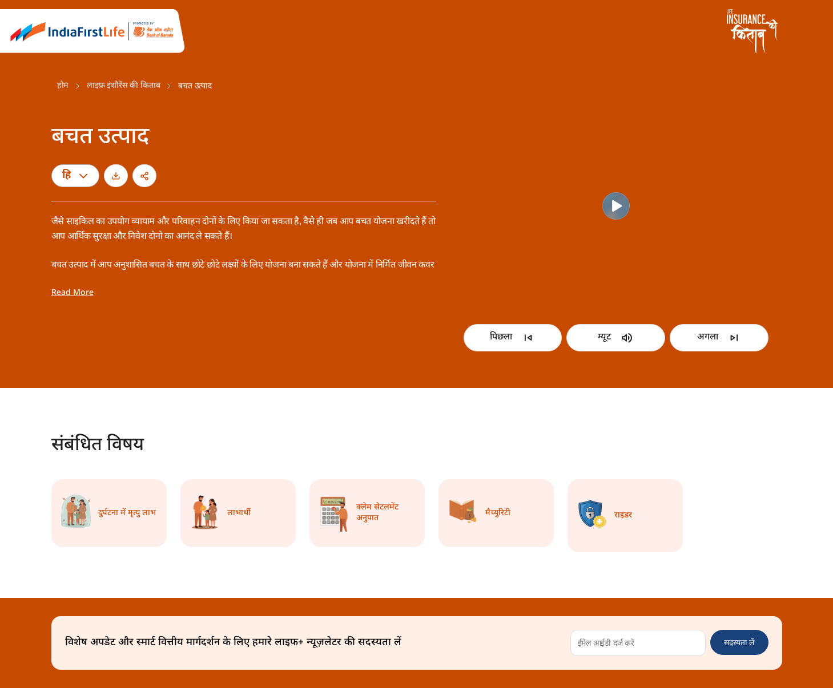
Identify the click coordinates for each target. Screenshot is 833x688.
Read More (72, 293)
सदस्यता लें (739, 642)
